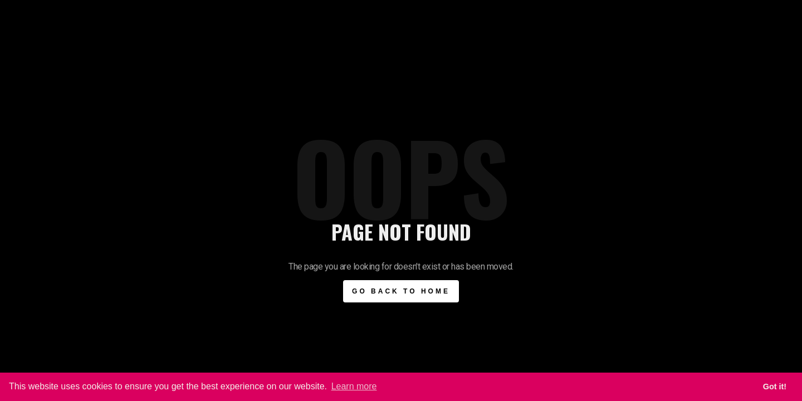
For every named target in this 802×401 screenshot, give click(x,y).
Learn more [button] (354, 386)
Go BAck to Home (401, 291)
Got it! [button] (774, 386)
